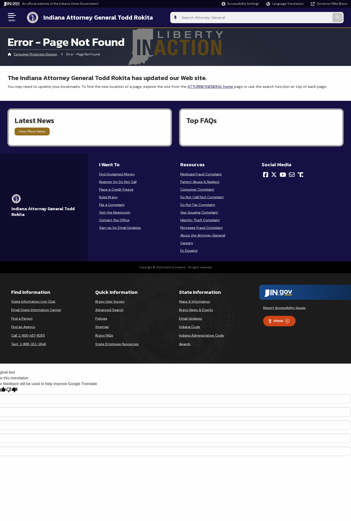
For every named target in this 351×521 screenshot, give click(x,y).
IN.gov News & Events (196, 309)
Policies (101, 317)
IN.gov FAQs (104, 334)
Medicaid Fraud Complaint (201, 173)
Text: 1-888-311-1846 (28, 343)
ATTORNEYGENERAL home (210, 85)
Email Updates (190, 317)
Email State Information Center (36, 309)
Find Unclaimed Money (117, 173)
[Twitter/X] (274, 174)
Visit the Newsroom (114, 211)
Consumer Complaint (197, 188)
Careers (186, 242)
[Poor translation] (11, 389)
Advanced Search (109, 309)
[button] (240, 3)
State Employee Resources (117, 343)
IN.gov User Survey (110, 300)
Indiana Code (189, 326)
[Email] (292, 174)
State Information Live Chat (33, 300)
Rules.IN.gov (108, 196)
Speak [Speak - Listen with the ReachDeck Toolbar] (278, 320)
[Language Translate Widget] (285, 4)
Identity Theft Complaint (200, 219)
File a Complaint (112, 204)
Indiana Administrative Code (201, 334)
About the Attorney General (202, 234)
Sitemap (102, 326)
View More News (32, 131)
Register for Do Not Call (118, 181)
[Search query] (308, 17)
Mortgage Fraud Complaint (201, 227)
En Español (188, 249)
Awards (185, 343)
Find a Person (21, 317)
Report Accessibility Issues (284, 307)
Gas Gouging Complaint (199, 211)
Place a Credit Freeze (116, 188)
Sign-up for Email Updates (120, 227)
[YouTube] (283, 174)
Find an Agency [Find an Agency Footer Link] (23, 326)
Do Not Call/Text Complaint (202, 196)
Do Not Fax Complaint (197, 204)
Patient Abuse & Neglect (199, 181)
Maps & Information (194, 300)
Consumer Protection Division (35, 54)
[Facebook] (265, 174)
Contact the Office (114, 219)
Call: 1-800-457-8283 (28, 334)
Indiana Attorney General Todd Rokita (93, 16)
